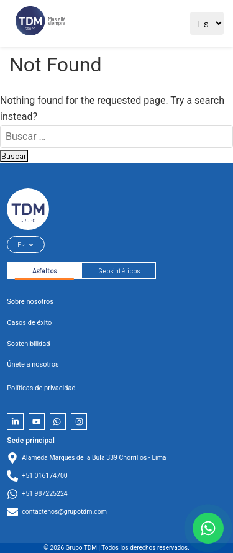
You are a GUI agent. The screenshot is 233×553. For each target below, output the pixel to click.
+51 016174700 (44, 476)
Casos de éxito (29, 323)
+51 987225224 (44, 494)
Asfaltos (44, 271)
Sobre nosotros (30, 302)
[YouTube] (37, 421)
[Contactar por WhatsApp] (208, 528)
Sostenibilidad (28, 344)
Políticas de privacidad (41, 388)
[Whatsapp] (58, 421)
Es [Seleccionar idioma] (25, 244)
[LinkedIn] (15, 421)
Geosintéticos (119, 271)
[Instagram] (79, 421)
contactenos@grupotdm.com (64, 512)
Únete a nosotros (32, 364)
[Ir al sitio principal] (40, 23)
